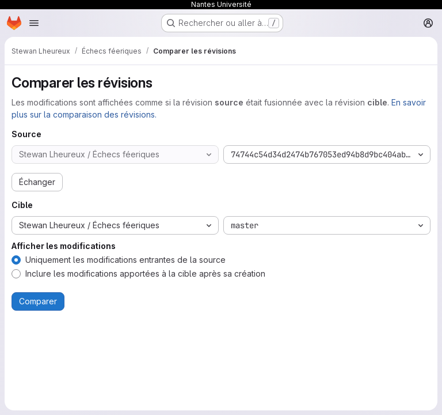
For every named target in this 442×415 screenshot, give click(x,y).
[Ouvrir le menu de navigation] (34, 23)
